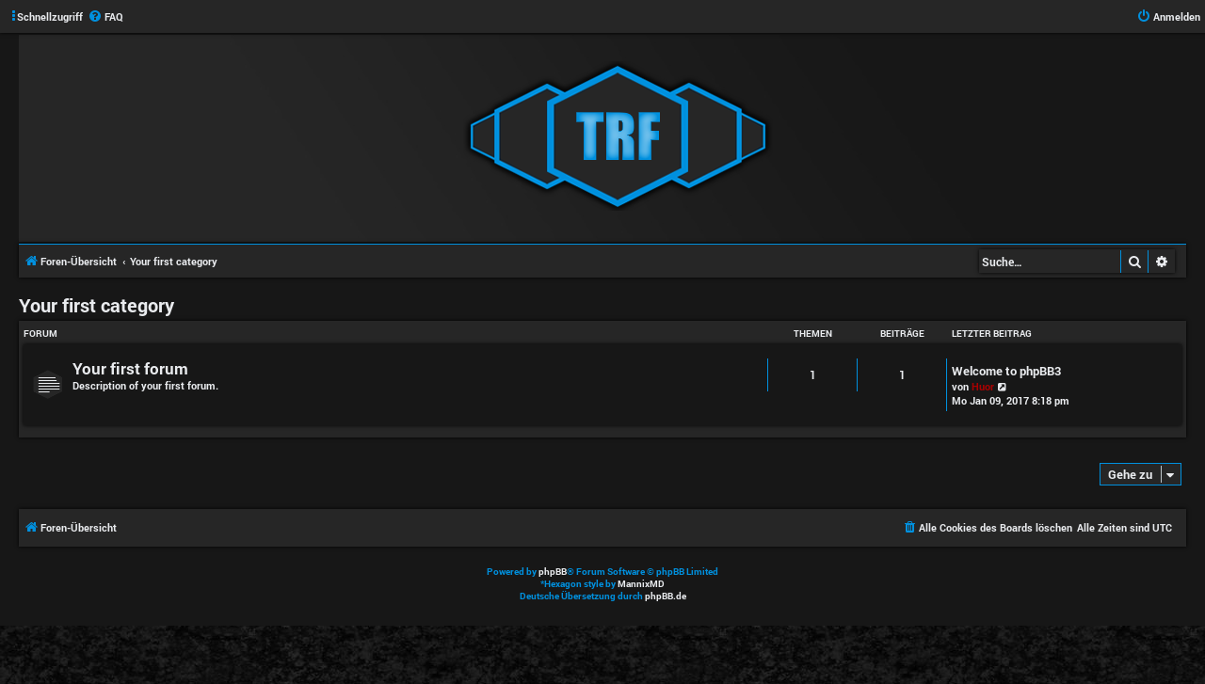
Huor (983, 386)
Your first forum (130, 368)
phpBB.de (665, 596)
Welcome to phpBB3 (1006, 370)
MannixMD (641, 584)
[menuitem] (105, 17)
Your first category (96, 305)
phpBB (552, 571)
